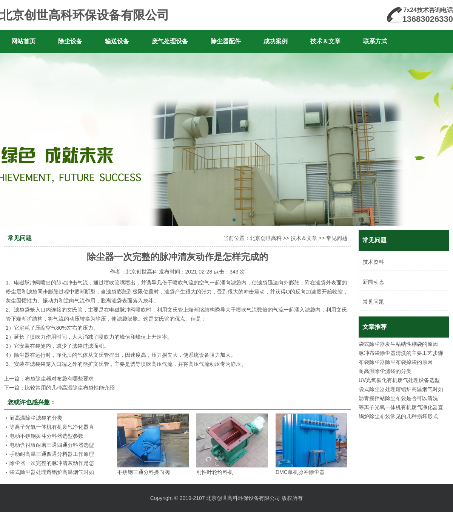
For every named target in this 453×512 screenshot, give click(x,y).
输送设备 (117, 41)
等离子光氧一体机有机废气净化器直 (401, 407)
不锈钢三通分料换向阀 (143, 472)
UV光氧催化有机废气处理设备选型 (399, 380)
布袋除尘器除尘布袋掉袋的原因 (396, 362)
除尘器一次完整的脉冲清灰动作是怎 (51, 463)
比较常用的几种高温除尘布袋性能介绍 (70, 388)
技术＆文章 (325, 41)
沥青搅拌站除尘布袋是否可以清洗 (398, 398)
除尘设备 (70, 41)
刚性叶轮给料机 (214, 472)
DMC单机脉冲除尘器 (300, 472)
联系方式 (375, 41)
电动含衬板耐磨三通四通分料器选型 (51, 445)
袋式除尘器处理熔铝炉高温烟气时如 (401, 389)
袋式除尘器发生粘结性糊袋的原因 (398, 344)
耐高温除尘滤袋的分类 (385, 371)
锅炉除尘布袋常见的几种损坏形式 (398, 416)
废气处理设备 (170, 41)
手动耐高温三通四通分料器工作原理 (51, 454)
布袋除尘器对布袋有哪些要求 (59, 379)
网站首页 (23, 41)
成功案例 (275, 41)
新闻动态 (373, 282)
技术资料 (373, 262)
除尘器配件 (226, 41)
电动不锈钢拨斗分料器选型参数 (46, 436)
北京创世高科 (266, 238)
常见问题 (373, 302)
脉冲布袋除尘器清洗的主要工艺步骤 (401, 353)
